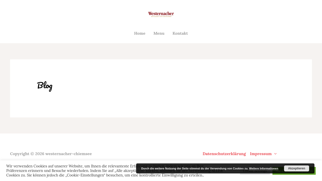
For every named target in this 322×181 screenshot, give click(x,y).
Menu (159, 33)
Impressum (263, 153)
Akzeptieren (296, 168)
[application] (274, 153)
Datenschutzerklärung (224, 153)
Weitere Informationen (263, 168)
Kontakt (180, 33)
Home (139, 33)
